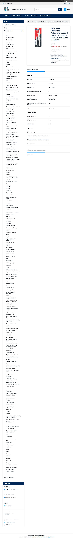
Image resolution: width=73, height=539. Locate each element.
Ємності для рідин (10, 263)
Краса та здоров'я (10, 395)
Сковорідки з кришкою (11, 467)
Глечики (8, 203)
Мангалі (8, 456)
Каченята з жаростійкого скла (13, 366)
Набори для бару (10, 251)
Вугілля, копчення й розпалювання (10, 293)
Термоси (8, 230)
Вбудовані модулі (10, 312)
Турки (7, 363)
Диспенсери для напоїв (11, 155)
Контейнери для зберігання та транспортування (13, 160)
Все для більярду (10, 37)
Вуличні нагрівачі (10, 337)
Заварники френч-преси (11, 181)
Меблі (7, 55)
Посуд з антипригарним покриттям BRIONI (11, 431)
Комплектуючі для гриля (11, 382)
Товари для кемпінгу (11, 306)
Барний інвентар (10, 140)
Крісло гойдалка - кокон (11, 60)
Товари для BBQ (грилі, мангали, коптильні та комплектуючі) (11, 347)
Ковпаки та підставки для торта (12, 125)
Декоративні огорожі (11, 298)
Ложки (7, 234)
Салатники (8, 190)
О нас (27, 15)
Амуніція (8, 400)
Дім (7, 80)
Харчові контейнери (10, 249)
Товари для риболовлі (11, 85)
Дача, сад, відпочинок (11, 393)
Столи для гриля (10, 283)
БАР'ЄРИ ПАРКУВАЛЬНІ (11, 57)
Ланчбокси (8, 209)
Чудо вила (8, 281)
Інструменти (9, 391)
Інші (7, 388)
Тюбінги (8, 62)
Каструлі (8, 413)
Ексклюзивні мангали (11, 104)
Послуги (8, 172)
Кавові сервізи (9, 205)
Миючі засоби (9, 78)
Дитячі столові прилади (11, 232)
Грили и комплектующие (10, 24)
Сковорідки (8, 453)
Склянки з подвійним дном (12, 227)
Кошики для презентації (11, 122)
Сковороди (8, 409)
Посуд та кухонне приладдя (12, 384)
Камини (7, 326)
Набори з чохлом (10, 469)
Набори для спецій (10, 218)
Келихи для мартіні (10, 256)
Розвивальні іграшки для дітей (12, 439)
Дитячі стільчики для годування (11, 129)
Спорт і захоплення (10, 397)
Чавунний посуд (9, 109)
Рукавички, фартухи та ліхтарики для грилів (11, 301)
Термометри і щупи (10, 66)
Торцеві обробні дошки (11, 76)
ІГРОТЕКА (8, 42)
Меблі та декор (9, 295)
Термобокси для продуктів (12, 177)
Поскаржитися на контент (36, 537)
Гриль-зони (8, 334)
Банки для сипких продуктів (12, 212)
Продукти (8, 285)
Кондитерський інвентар (11, 115)
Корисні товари (9, 168)
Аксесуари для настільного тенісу (12, 69)
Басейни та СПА (10, 314)
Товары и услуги (16, 15)
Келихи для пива (10, 253)
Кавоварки (8, 186)
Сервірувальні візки (10, 144)
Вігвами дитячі (9, 46)
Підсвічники (8, 236)
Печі (7, 35)
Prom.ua (43, 535)
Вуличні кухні (9, 303)
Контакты (34, 15)
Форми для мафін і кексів (12, 354)
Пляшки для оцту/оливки (12, 207)
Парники (8, 64)
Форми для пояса (10, 214)
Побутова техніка (10, 48)
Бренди (8, 449)
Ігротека (8, 94)
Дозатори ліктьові (10, 111)
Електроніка (9, 436)
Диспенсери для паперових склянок (12, 152)
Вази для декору (10, 278)
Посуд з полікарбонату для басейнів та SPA (12, 137)
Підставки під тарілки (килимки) (11, 240)
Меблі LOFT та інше (10, 368)
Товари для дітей (10, 402)
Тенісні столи (9, 39)
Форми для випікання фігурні (13, 272)
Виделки (8, 216)
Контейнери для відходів (12, 157)
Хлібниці (8, 359)
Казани (7, 411)
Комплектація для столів (12, 89)
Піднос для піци (9, 407)
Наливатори (9, 332)
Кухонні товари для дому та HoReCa (12, 371)
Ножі (7, 258)
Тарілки (8, 183)
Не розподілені (9, 376)
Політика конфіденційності (48, 537)
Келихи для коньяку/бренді (12, 357)
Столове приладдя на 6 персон (11, 198)
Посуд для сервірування (12, 132)
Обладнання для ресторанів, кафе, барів (13, 321)
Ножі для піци (9, 120)
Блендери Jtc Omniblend (11, 142)
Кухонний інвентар (10, 134)
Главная (6, 15)
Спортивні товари (10, 96)
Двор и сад (8, 447)
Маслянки (8, 221)
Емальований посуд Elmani (12, 419)
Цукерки (8, 188)
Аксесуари (8, 424)
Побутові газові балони (11, 51)
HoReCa (8, 83)
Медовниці (8, 350)
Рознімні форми (9, 260)
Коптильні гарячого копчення (12, 106)
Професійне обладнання (12, 276)
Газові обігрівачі (10, 53)
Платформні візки (10, 113)
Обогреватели (9, 374)
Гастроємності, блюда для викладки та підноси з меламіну (12, 164)
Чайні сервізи (9, 200)
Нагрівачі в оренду (10, 330)
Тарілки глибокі (9, 192)
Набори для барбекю (11, 289)
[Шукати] (60, 9)
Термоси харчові (10, 352)
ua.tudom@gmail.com (10, 522)
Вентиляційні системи (11, 323)
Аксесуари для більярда (12, 87)
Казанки (8, 474)
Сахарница (8, 223)
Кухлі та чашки (9, 195)
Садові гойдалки (10, 44)
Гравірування (9, 462)
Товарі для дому (10, 386)
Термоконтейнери (10, 146)
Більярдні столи (10, 170)
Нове (7, 434)
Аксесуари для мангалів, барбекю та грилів (12, 317)
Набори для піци (10, 287)
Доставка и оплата (45, 15)
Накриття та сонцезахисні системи (12, 309)
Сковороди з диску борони (12, 426)
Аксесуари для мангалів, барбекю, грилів (12, 340)
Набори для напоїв (10, 242)
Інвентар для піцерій (11, 118)
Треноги (8, 179)
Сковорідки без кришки (11, 465)
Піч (6, 102)
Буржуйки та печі (10, 471)
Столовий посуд (10, 428)
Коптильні (8, 458)
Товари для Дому (10, 444)
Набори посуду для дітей (12, 269)
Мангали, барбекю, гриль (12, 328)
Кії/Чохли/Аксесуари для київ (13, 92)
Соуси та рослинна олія (11, 361)
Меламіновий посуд (10, 149)
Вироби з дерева (10, 421)
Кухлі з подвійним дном (11, 274)
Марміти (8, 245)
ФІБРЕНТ (8, 174)
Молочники (8, 265)
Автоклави (8, 33)
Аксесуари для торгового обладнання (12, 99)
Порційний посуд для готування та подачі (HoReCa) (13, 416)
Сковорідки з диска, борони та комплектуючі (13, 73)
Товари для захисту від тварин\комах (11, 379)
